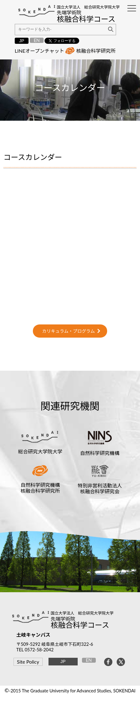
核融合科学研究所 (95, 51)
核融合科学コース (80, 624)
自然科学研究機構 (99, 453)
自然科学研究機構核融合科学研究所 (40, 488)
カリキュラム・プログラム (68, 331)
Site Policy (28, 662)
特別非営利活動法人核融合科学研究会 (100, 488)
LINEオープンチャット (39, 51)
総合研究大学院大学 (40, 451)
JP (21, 40)
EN (37, 40)
